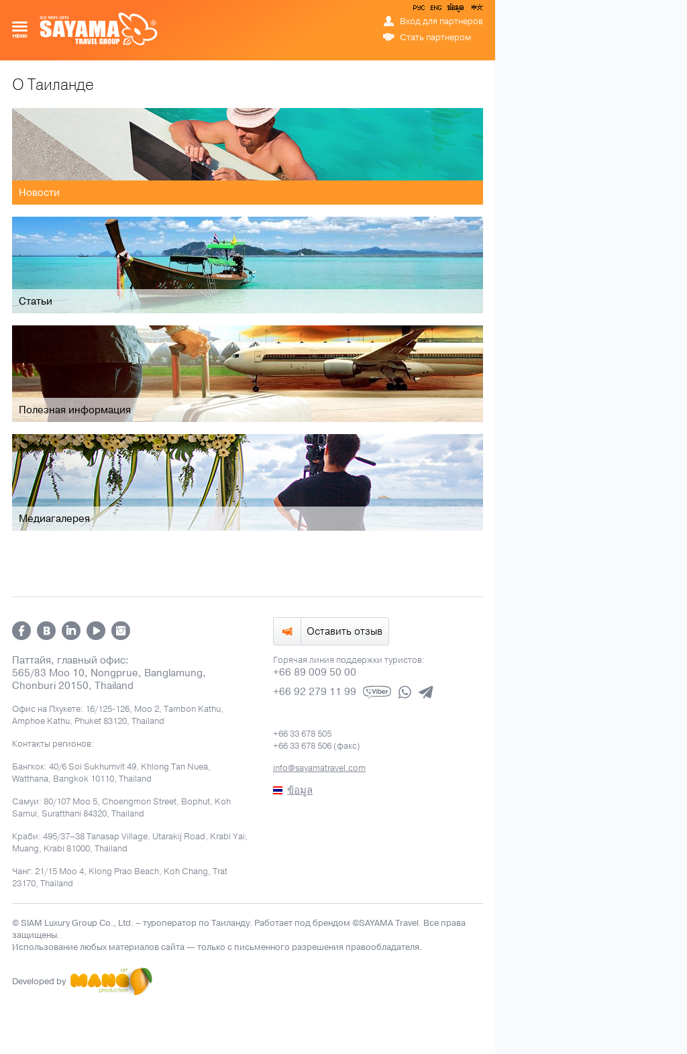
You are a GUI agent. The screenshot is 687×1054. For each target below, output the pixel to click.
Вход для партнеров (441, 21)
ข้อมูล (455, 10)
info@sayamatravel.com (319, 768)
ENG (434, 10)
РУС (420, 10)
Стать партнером (435, 38)
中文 (476, 10)
